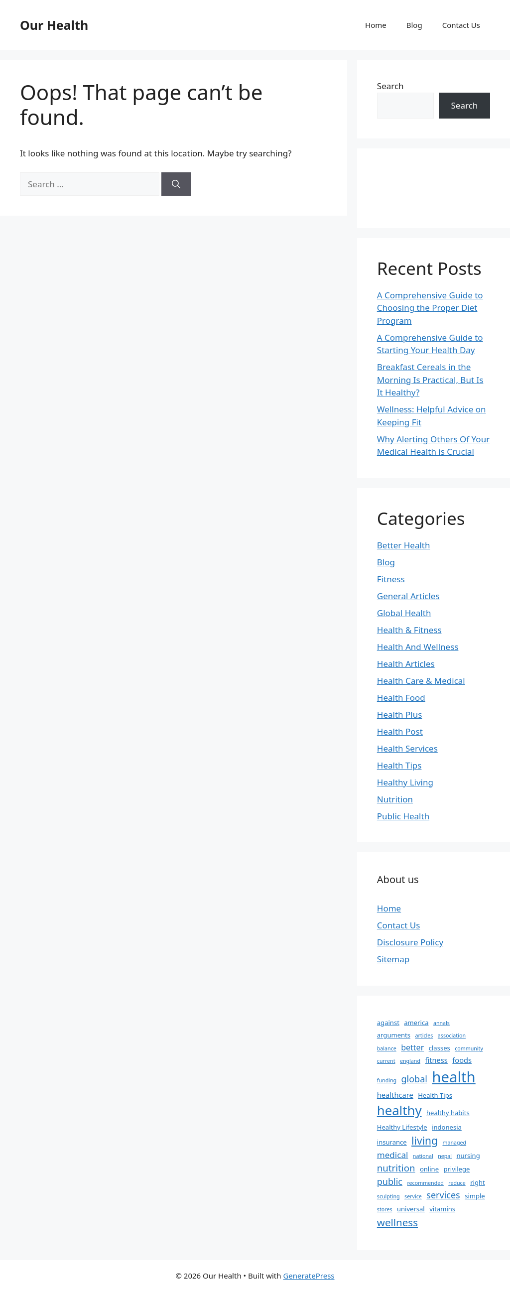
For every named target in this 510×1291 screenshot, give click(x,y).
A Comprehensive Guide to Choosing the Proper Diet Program (430, 307)
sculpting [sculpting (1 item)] (388, 1196)
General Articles (408, 596)
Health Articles (406, 663)
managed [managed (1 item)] (454, 1142)
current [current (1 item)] (386, 1060)
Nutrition (395, 799)
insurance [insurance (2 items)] (392, 1142)
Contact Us (461, 25)
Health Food (401, 697)
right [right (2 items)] (477, 1182)
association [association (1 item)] (452, 1035)
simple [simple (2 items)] (475, 1195)
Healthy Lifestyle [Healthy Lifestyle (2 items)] (402, 1127)
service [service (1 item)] (413, 1196)
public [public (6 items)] (389, 1181)
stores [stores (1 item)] (384, 1209)
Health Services (407, 748)
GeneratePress (308, 1276)
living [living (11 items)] (424, 1140)
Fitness (391, 579)
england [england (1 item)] (410, 1060)
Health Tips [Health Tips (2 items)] (435, 1095)
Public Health (403, 816)
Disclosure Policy (410, 942)
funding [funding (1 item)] (386, 1080)
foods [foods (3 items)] (462, 1060)
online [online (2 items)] (429, 1168)
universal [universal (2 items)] (411, 1208)
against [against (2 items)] (388, 1022)
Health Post (400, 731)
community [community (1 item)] (469, 1048)
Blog (414, 25)
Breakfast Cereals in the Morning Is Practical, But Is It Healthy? (430, 379)
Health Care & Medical (421, 680)
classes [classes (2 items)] (439, 1047)
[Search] (176, 184)
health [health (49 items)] (453, 1077)
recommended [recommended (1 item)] (425, 1182)
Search (390, 86)
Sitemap (393, 959)
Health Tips (399, 765)
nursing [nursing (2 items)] (468, 1155)
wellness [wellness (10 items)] (397, 1222)
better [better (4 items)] (412, 1047)
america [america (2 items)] (416, 1022)
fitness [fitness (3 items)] (436, 1060)
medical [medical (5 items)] (392, 1155)
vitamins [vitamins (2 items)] (442, 1208)
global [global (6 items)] (414, 1079)
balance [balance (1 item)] (386, 1048)
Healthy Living (405, 782)
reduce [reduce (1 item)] (456, 1182)
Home (375, 25)
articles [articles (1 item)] (424, 1035)
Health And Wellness (418, 646)
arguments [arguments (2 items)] (393, 1035)
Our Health (54, 24)
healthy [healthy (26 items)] (399, 1110)
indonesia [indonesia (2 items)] (447, 1127)
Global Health (404, 613)
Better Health (403, 545)
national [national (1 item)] (423, 1156)
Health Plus (399, 714)
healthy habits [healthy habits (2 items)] (448, 1112)
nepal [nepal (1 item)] (445, 1156)
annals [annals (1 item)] (441, 1023)
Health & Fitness (409, 630)
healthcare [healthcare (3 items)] (395, 1095)
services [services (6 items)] (443, 1195)
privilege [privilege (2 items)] (456, 1168)
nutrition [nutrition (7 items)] (396, 1168)
